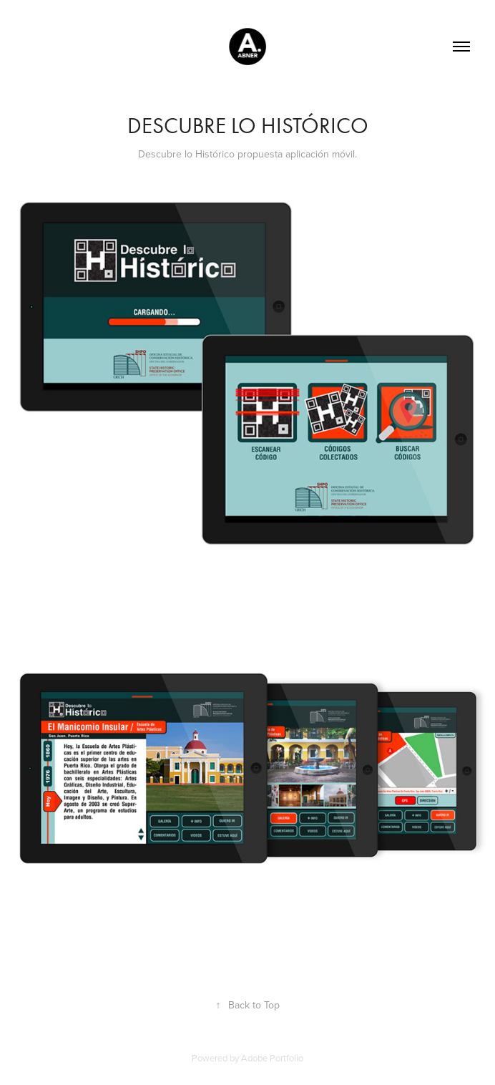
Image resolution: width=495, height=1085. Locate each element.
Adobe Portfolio (272, 1057)
